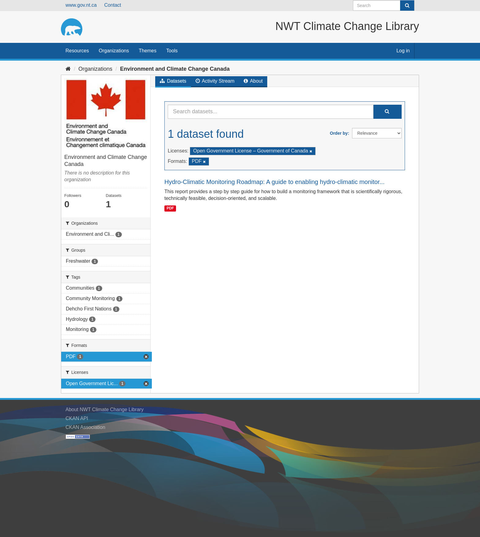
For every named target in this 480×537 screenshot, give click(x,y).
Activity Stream (215, 81)
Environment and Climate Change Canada (175, 69)
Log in (403, 50)
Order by (339, 133)
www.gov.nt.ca (81, 5)
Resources (77, 50)
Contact (112, 5)
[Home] (68, 69)
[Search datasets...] (270, 112)
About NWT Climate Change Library (105, 409)
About (253, 81)
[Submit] (407, 5)
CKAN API (77, 418)
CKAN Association (85, 427)
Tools (172, 50)
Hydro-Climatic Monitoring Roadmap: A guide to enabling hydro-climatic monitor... (274, 181)
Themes (147, 50)
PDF (170, 208)
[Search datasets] (383, 5)
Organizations (114, 50)
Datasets (173, 81)
